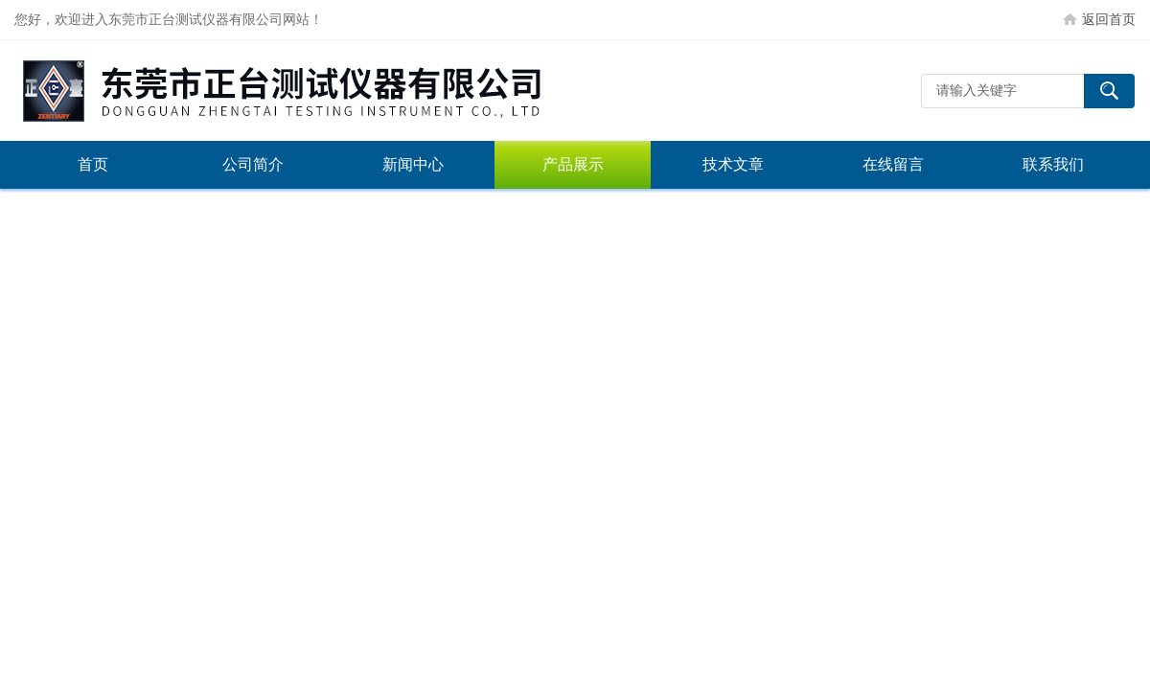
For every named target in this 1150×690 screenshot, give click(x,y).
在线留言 (893, 164)
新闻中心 (413, 164)
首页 (93, 164)
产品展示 (573, 164)
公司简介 (253, 164)
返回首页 (1109, 19)
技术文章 (733, 164)
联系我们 (1053, 164)
